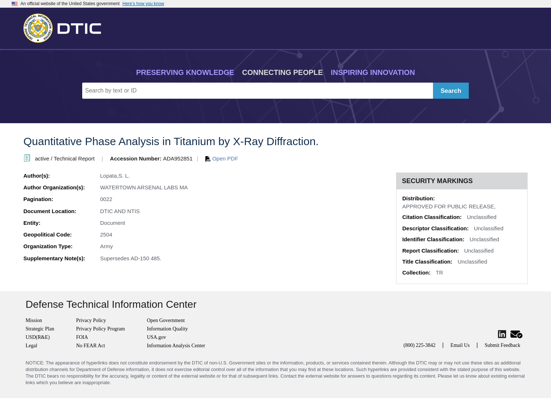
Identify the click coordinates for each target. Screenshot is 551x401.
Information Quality (167, 329)
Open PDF (221, 158)
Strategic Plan (40, 329)
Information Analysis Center (176, 345)
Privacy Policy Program (100, 329)
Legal (31, 345)
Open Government (166, 320)
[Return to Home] (65, 26)
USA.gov (156, 337)
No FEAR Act (90, 345)
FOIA (82, 337)
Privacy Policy (91, 320)
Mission (34, 320)
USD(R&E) (38, 337)
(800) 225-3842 (419, 345)
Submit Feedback (502, 345)
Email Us (460, 345)
